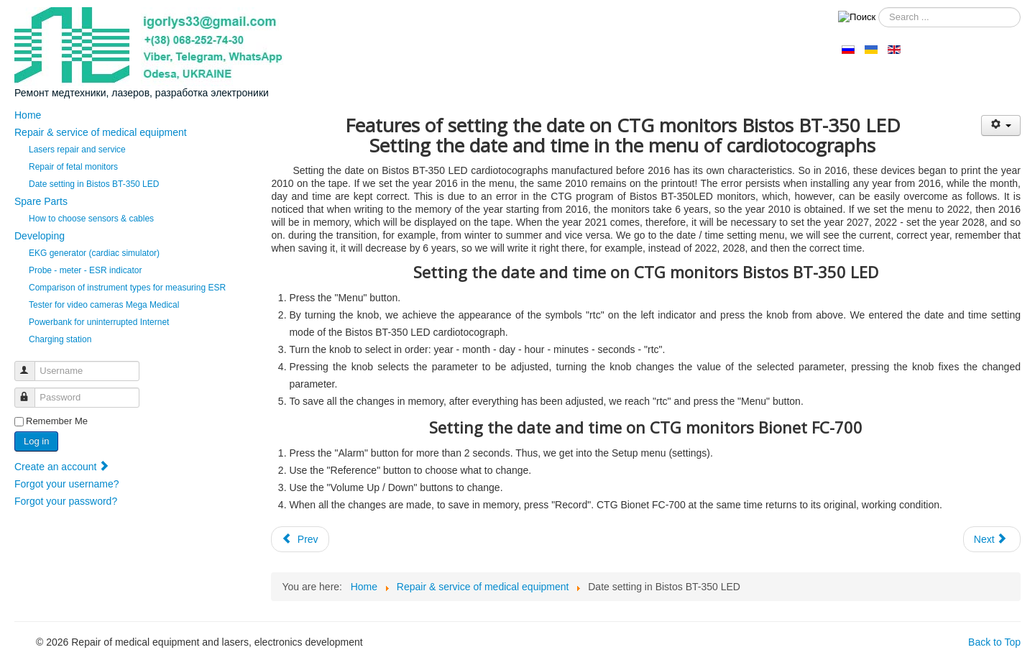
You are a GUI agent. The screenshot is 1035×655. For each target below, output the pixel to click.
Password (31, 391)
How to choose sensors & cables (91, 219)
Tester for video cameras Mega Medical (104, 305)
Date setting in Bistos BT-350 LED (94, 184)
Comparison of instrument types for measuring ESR (127, 288)
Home (27, 115)
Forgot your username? (66, 484)
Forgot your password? (65, 501)
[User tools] (1001, 125)
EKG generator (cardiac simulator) (94, 253)
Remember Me (57, 421)
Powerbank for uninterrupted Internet (99, 322)
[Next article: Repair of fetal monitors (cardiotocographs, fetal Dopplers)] (992, 539)
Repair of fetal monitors (73, 167)
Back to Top (994, 642)
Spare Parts (41, 201)
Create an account (61, 466)
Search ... (875, 7)
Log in (36, 441)
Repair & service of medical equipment (100, 132)
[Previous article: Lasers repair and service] (299, 539)
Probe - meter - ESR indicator (85, 270)
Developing (39, 236)
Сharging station (60, 339)
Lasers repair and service (77, 150)
